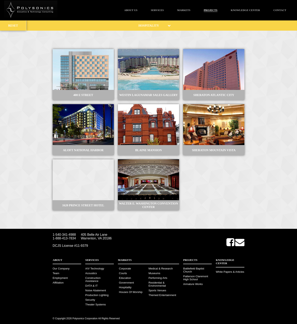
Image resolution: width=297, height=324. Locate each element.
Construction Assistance (93, 279)
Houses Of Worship (130, 292)
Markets (183, 10)
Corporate (125, 268)
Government (126, 282)
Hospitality (125, 287)
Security (90, 299)
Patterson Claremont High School (195, 278)
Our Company (61, 268)
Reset (13, 25)
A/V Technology (94, 268)
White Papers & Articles (230, 271)
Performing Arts (157, 277)
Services (157, 10)
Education (125, 277)
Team (56, 273)
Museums (154, 273)
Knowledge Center (245, 10)
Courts (123, 273)
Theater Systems (95, 304)
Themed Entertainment (162, 295)
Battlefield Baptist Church (193, 270)
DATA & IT (91, 285)
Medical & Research (160, 268)
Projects (210, 10)
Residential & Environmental (157, 284)
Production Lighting (97, 295)
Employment (60, 277)
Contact (279, 10)
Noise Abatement (95, 290)
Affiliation (58, 282)
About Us (130, 10)
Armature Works (193, 284)
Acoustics (91, 273)
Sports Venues (157, 290)
